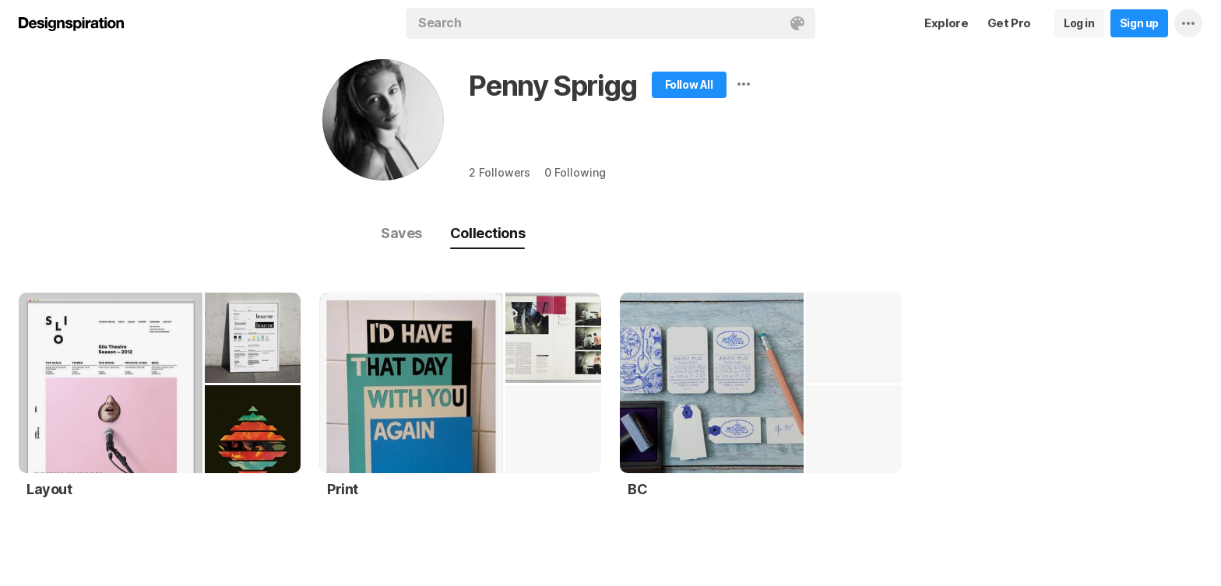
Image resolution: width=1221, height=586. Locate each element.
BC (637, 489)
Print (342, 489)
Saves (401, 233)
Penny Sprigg (553, 85)
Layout (49, 489)
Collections (487, 233)
